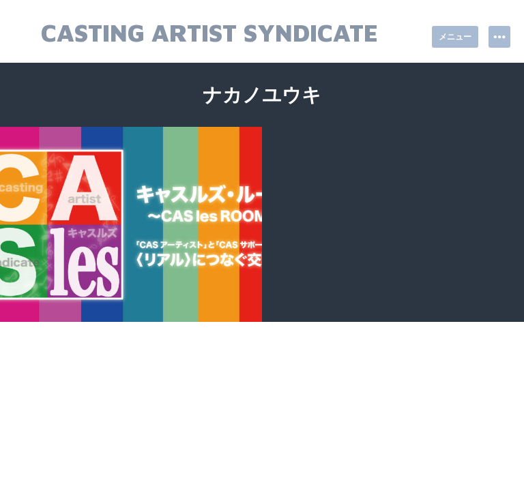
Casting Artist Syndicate (209, 32)
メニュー (455, 36)
